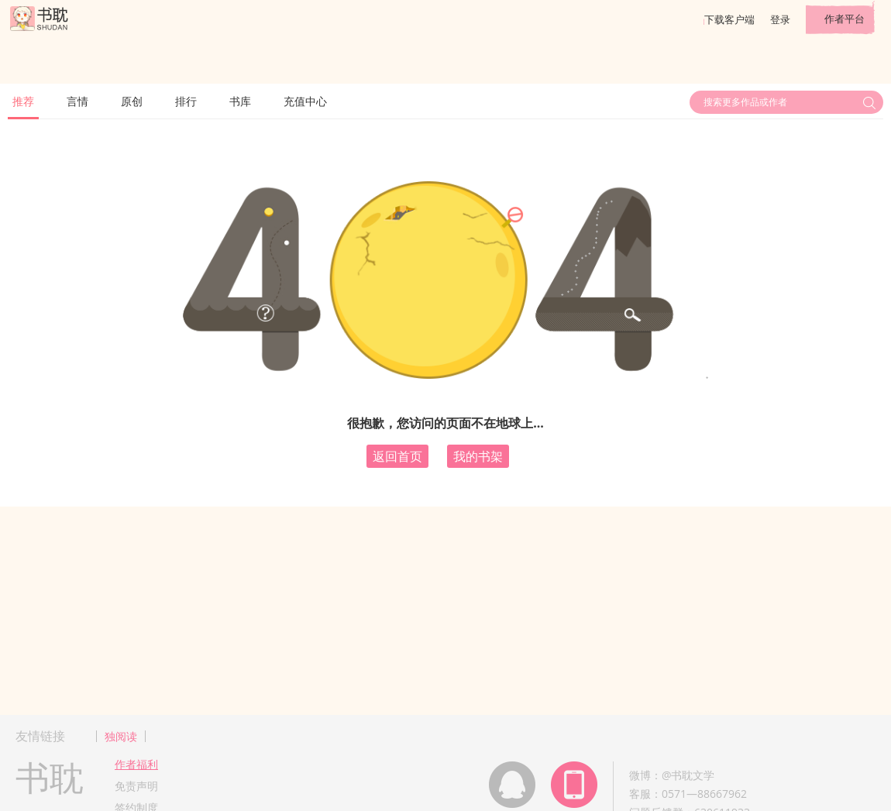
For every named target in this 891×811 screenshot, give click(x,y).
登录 (780, 19)
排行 (186, 101)
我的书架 (478, 456)
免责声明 (136, 785)
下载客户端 (729, 19)
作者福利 (136, 764)
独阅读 (121, 736)
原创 (132, 101)
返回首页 (397, 456)
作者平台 (844, 19)
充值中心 (305, 101)
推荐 (23, 101)
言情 (77, 101)
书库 (240, 101)
